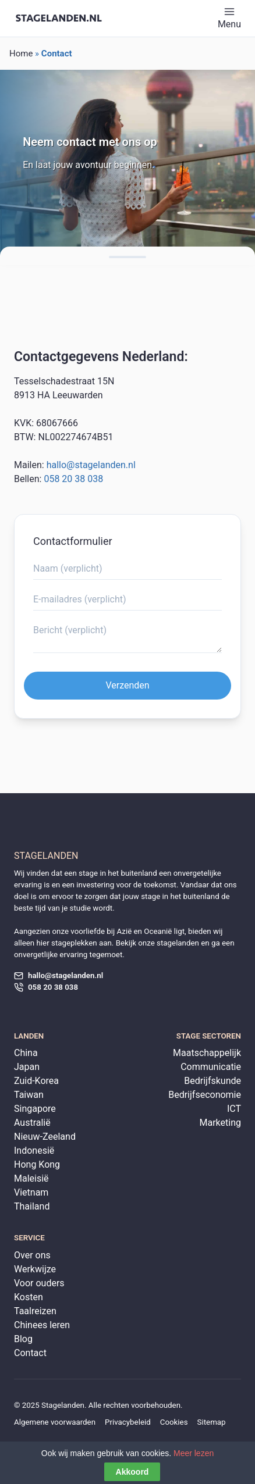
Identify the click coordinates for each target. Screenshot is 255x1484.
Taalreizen (35, 1311)
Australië (32, 1122)
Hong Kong (37, 1164)
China (26, 1052)
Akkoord (132, 1472)
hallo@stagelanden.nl (91, 464)
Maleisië (31, 1178)
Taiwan (29, 1094)
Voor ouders (39, 1283)
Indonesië (34, 1150)
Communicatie (210, 1066)
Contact (30, 1352)
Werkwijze (35, 1269)
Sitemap (211, 1422)
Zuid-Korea (36, 1080)
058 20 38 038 (73, 478)
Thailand (31, 1206)
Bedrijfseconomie (204, 1094)
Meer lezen (193, 1453)
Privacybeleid (128, 1422)
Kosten (28, 1297)
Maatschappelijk (207, 1052)
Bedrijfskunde (212, 1080)
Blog (23, 1338)
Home (21, 53)
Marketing (220, 1122)
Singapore (35, 1108)
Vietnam (31, 1192)
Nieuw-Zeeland (45, 1136)
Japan (27, 1066)
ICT (234, 1108)
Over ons (32, 1255)
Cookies (174, 1422)
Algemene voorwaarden (54, 1422)
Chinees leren (42, 1324)
